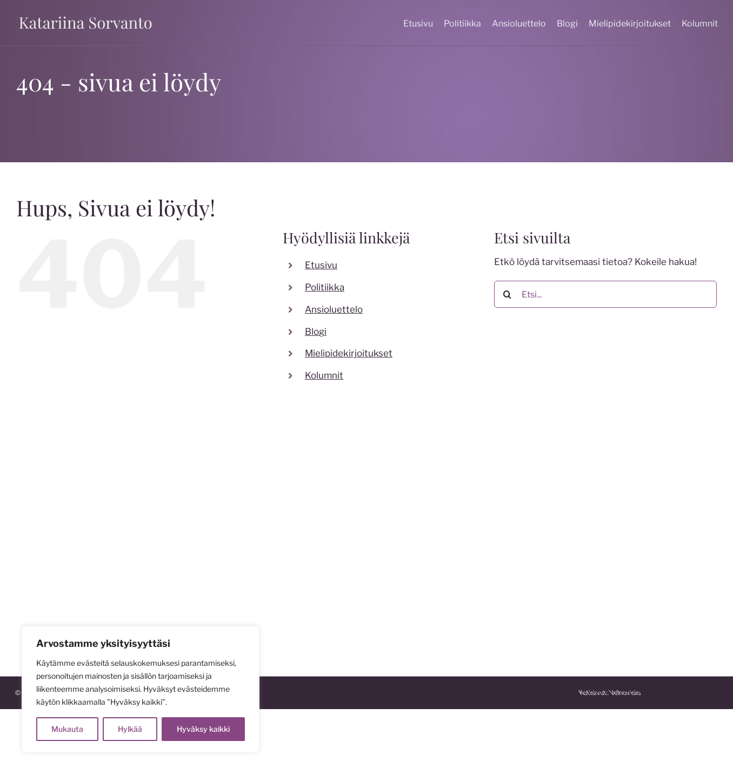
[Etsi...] (605, 294)
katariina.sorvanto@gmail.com (79, 566)
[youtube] (264, 523)
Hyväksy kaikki (203, 728)
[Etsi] (507, 294)
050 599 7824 (47, 550)
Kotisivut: (696, 693)
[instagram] (221, 523)
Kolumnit (324, 375)
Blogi (315, 331)
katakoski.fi (398, 606)
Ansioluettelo (334, 309)
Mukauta (67, 728)
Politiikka (324, 287)
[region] (140, 689)
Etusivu (321, 265)
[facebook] (199, 523)
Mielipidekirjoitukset (348, 353)
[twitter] (242, 523)
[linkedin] (286, 523)
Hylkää (130, 728)
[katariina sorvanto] (85, 16)
